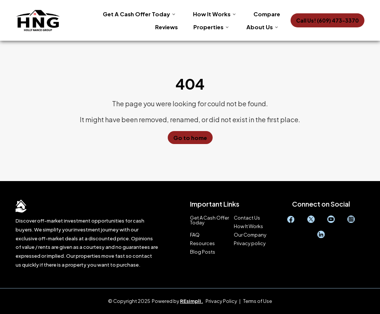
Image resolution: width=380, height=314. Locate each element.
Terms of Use (257, 301)
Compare (266, 13)
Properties (208, 26)
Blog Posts (202, 252)
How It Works (211, 13)
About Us (259, 26)
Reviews (166, 26)
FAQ (195, 235)
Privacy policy (250, 243)
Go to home (190, 137)
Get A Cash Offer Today (136, 13)
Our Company (250, 235)
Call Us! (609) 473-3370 (327, 20)
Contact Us (247, 218)
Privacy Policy (221, 301)
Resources (202, 243)
